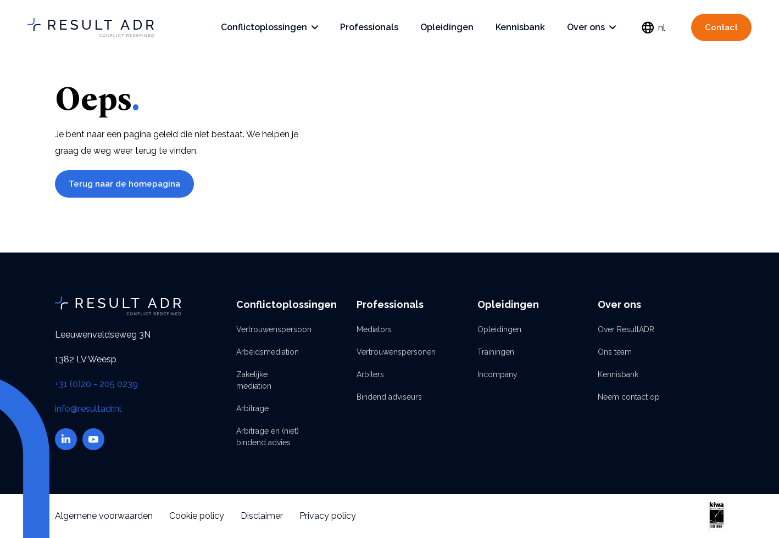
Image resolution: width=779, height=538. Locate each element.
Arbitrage (252, 408)
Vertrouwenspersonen (389, 352)
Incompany (497, 374)
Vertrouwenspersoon (269, 329)
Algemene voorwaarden (104, 516)
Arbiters (370, 374)
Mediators (374, 329)
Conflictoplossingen (269, 27)
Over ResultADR (626, 329)
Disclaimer (262, 516)
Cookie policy (196, 516)
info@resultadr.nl (88, 409)
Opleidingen (447, 27)
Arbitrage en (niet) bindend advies (267, 437)
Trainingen (495, 352)
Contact (721, 27)
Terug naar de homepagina (124, 184)
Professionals (369, 27)
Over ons (591, 27)
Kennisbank (520, 27)
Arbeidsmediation (267, 352)
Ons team (615, 352)
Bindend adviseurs (389, 397)
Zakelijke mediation (253, 380)
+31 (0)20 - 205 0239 (96, 384)
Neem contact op (629, 397)
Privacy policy (327, 516)
